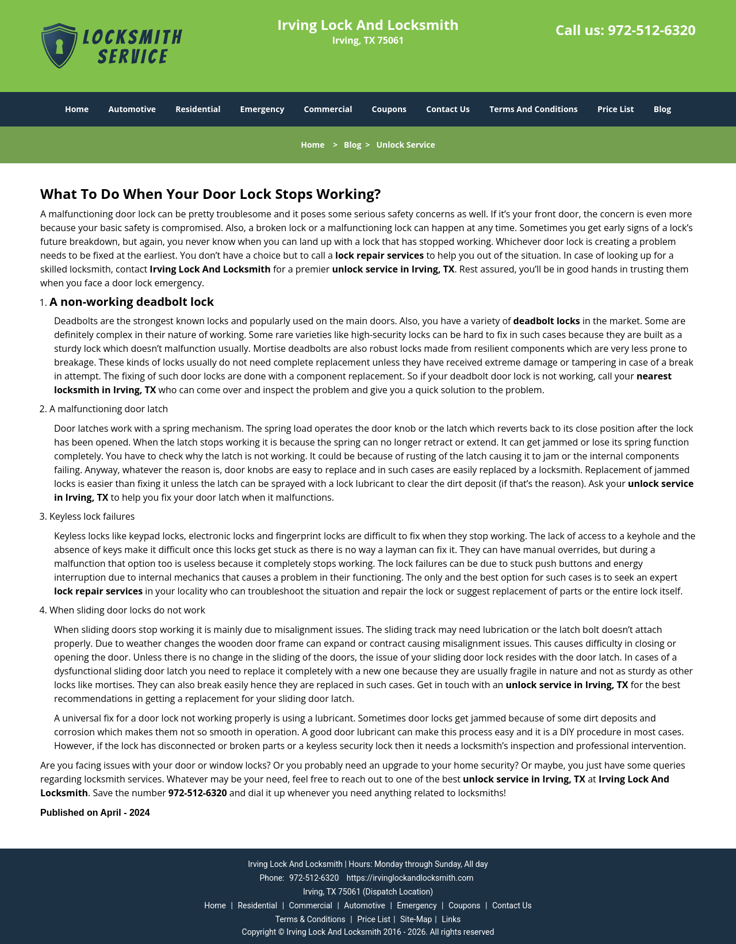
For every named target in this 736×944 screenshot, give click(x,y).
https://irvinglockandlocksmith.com (410, 877)
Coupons (389, 108)
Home (77, 108)
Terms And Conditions (533, 108)
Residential (197, 108)
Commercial (328, 108)
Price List (615, 108)
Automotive (132, 108)
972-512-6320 (652, 29)
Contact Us (448, 108)
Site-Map (416, 919)
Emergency (262, 108)
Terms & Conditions (310, 919)
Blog (662, 108)
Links (451, 919)
